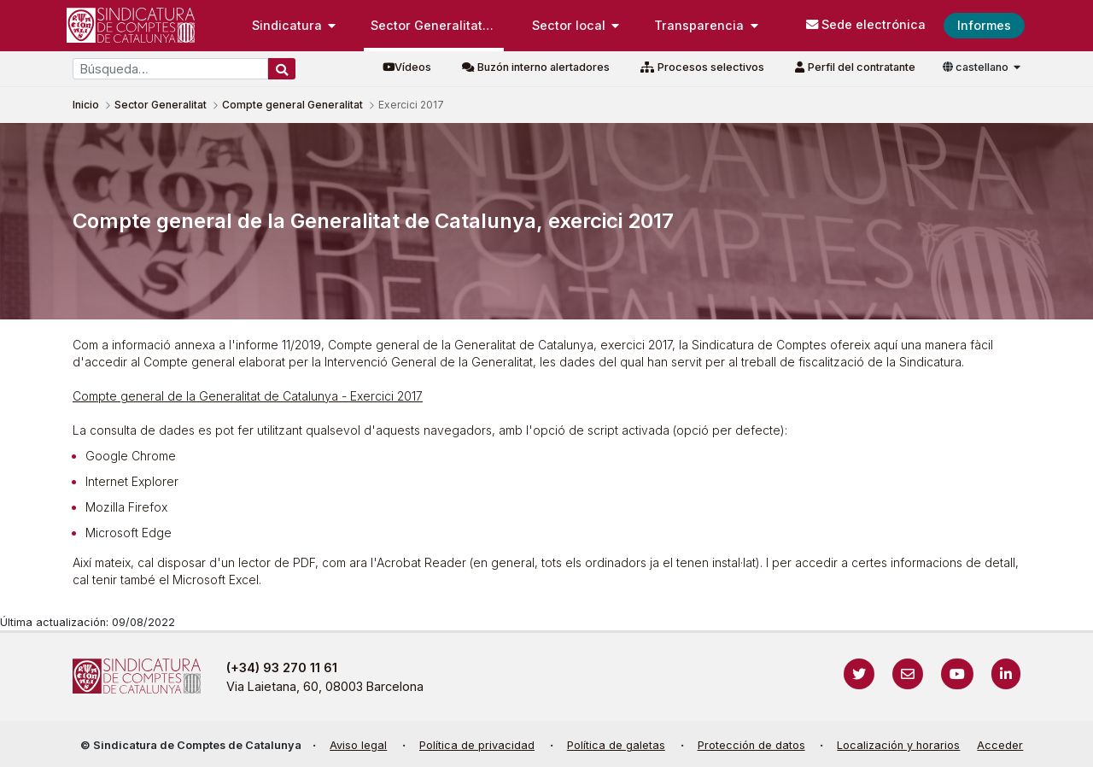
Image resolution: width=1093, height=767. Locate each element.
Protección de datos (751, 745)
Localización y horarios (898, 745)
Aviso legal (358, 745)
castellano (977, 67)
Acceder (1000, 745)
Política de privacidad (477, 745)
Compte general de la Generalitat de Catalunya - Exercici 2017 (248, 396)
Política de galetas (616, 745)
